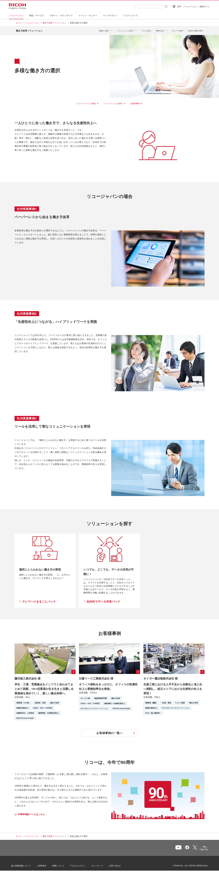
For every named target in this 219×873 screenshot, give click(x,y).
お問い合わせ (119, 864)
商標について (63, 864)
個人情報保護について (25, 864)
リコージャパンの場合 (86, 101)
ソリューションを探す (113, 101)
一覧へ (188, 847)
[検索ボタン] (158, 6)
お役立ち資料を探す (195, 30)
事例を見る (160, 30)
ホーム (19, 23)
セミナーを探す (178, 30)
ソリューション (32, 23)
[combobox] (142, 6)
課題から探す (104, 30)
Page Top (199, 848)
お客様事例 (135, 101)
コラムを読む (146, 30)
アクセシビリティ (82, 864)
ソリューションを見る (125, 30)
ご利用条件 (46, 864)
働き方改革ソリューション (54, 23)
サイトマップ (102, 864)
